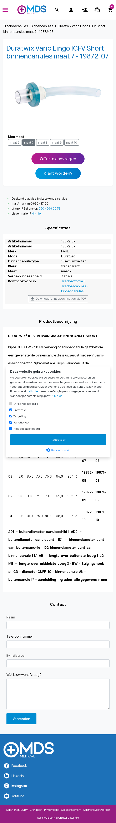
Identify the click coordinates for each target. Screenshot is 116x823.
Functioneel (21, 422)
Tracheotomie (72, 281)
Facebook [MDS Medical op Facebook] (19, 765)
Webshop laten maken (49, 817)
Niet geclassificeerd (27, 429)
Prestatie (20, 410)
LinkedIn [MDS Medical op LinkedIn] (17, 775)
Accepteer (58, 440)
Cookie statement (71, 810)
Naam (10, 617)
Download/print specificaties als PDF (58, 298)
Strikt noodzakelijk (26, 404)
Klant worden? (58, 173)
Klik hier (34, 391)
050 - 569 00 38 (49, 208)
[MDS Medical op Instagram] (19, 785)
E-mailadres (15, 655)
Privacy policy (51, 810)
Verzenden (21, 718)
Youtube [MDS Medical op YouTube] (17, 796)
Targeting (20, 416)
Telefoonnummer (19, 636)
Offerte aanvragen (58, 158)
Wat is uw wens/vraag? (23, 674)
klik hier (37, 213)
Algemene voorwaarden (96, 810)
